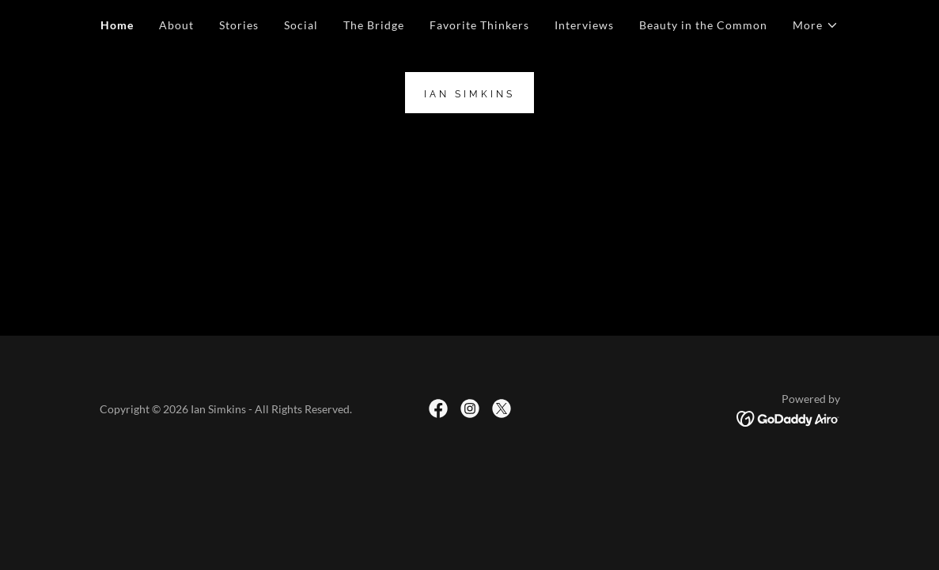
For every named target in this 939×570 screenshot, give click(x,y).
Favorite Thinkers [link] (479, 25)
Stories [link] (239, 25)
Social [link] (301, 25)
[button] (816, 25)
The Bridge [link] (373, 25)
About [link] (176, 25)
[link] (469, 92)
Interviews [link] (584, 25)
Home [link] (117, 25)
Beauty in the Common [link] (703, 25)
